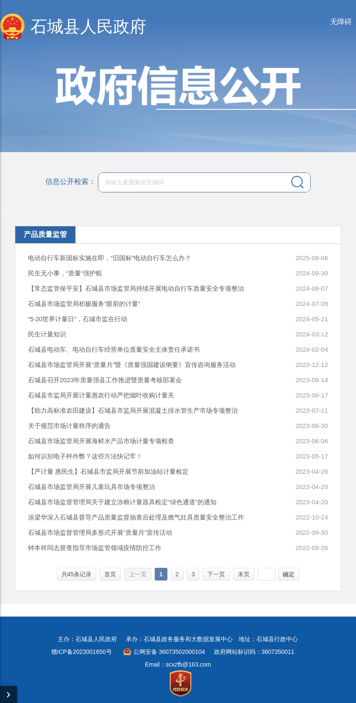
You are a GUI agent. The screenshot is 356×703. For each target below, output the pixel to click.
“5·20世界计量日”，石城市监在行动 (77, 318)
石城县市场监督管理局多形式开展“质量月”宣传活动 (100, 532)
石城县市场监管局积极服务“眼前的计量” (84, 303)
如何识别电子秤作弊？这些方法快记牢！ (85, 456)
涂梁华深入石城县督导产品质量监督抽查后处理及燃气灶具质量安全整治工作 (136, 517)
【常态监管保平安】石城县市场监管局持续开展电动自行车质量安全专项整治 (136, 288)
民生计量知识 (47, 334)
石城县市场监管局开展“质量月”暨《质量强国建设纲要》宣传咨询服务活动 (132, 364)
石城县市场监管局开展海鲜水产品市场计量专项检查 (101, 441)
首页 (110, 574)
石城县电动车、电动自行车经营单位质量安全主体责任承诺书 (114, 349)
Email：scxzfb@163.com (178, 664)
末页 (244, 574)
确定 (289, 574)
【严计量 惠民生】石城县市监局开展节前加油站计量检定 (108, 471)
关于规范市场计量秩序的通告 (69, 425)
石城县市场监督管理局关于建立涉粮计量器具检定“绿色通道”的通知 (122, 502)
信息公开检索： (70, 182)
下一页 (216, 574)
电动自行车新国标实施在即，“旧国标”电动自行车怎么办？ (109, 257)
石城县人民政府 (88, 26)
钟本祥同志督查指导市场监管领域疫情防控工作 (94, 547)
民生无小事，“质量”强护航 (65, 273)
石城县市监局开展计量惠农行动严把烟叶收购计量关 (101, 395)
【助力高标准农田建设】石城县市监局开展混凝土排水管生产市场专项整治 (133, 410)
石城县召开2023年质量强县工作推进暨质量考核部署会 (105, 379)
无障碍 (341, 22)
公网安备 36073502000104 (169, 651)
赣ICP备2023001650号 (81, 651)
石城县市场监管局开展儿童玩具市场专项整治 (91, 486)
